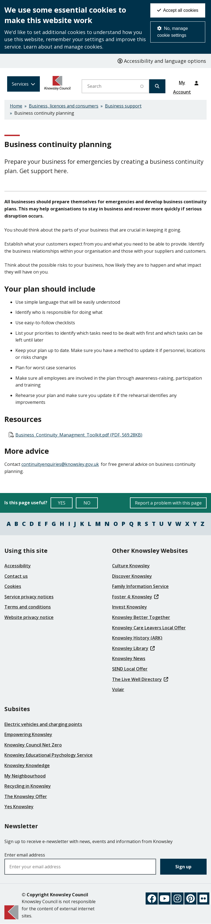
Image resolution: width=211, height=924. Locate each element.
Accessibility (17, 566)
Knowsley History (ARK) (137, 638)
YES (65, 504)
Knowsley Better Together (141, 617)
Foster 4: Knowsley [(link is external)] (135, 597)
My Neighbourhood (25, 776)
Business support (123, 106)
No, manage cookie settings (172, 32)
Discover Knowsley (132, 576)
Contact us (16, 576)
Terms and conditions (27, 607)
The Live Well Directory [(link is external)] (140, 679)
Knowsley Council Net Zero (33, 745)
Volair (118, 689)
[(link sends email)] (60, 464)
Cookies (12, 586)
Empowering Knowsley (28, 734)
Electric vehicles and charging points (43, 724)
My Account (182, 84)
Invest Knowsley (129, 607)
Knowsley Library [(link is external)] (133, 648)
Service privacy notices (29, 597)
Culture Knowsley (131, 566)
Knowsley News (128, 658)
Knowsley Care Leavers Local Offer (149, 628)
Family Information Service (140, 586)
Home (16, 106)
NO (91, 504)
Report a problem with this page (168, 503)
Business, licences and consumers (63, 106)
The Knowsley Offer (25, 796)
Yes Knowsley (19, 807)
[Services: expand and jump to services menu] (23, 84)
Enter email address (24, 855)
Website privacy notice (29, 617)
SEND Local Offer (130, 669)
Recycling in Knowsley (27, 786)
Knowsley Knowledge (27, 765)
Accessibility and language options (162, 61)
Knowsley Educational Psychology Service (48, 755)
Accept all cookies (177, 10)
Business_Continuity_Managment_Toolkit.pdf (78, 435)
